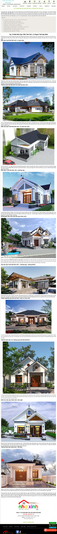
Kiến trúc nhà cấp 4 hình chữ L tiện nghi (11, 30)
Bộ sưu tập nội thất (31, 526)
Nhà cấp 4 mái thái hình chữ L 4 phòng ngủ (12, 24)
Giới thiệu (5, 526)
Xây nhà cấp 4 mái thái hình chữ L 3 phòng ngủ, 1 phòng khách (16, 26)
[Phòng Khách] (25, 2)
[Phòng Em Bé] (39, 2)
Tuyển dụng (16, 526)
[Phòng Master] (34, 2)
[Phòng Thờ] (49, 2)
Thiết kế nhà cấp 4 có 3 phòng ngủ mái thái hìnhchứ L (14, 29)
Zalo (51, 527)
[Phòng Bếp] (30, 2)
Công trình (23, 526)
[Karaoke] (54, 2)
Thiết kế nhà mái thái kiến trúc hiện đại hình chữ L (13, 22)
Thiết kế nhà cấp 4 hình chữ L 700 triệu (11, 31)
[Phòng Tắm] (44, 2)
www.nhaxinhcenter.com (30, 517)
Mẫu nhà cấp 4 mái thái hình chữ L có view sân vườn (13, 23)
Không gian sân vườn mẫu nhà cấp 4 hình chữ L (12, 25)
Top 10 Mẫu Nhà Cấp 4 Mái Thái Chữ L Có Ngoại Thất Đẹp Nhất (14, 19)
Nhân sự (11, 526)
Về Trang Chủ (52, 522)
